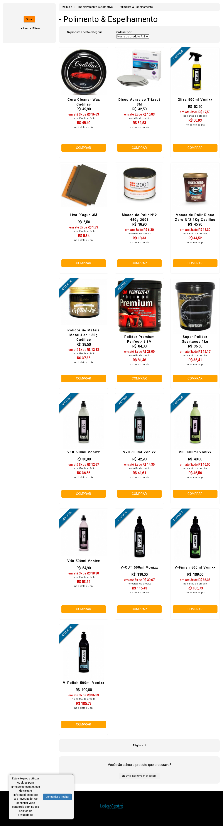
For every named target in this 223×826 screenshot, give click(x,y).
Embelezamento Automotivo (95, 6)
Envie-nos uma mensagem (139, 775)
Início (67, 6)
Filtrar (29, 19)
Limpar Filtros (31, 28)
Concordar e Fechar (57, 796)
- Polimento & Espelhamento (135, 6)
